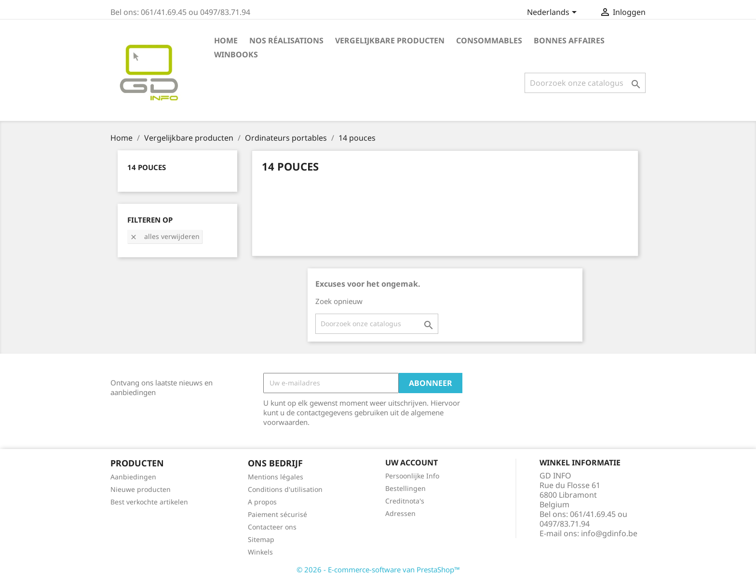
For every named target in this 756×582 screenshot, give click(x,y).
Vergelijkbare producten (390, 40)
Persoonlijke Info (412, 475)
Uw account (411, 462)
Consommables (489, 40)
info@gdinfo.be (609, 533)
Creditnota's (404, 500)
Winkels (260, 551)
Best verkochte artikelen (149, 501)
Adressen (400, 513)
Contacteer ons (272, 526)
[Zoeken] (585, 83)
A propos (262, 501)
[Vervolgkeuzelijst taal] (553, 13)
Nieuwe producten (140, 489)
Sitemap (261, 539)
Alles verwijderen (165, 236)
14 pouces (146, 167)
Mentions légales (275, 476)
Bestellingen (405, 488)
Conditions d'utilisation (285, 489)
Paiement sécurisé (277, 514)
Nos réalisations (286, 40)
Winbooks (236, 54)
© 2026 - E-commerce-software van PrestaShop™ (378, 569)
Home (226, 40)
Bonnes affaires (569, 40)
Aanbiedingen (133, 476)
